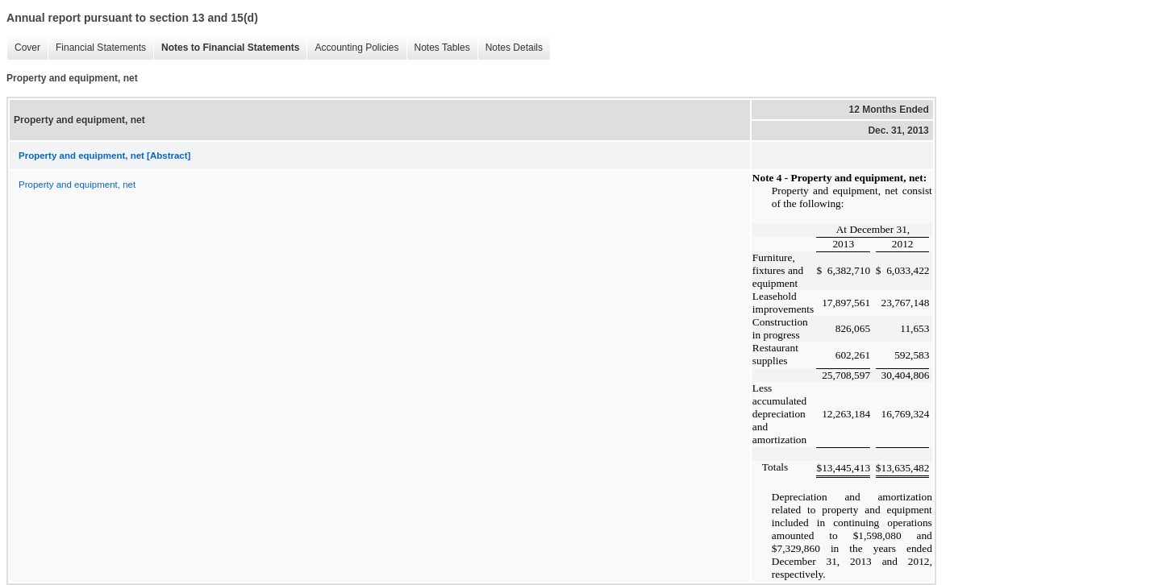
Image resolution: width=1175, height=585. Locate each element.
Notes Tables (438, 48)
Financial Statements (97, 48)
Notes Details (510, 48)
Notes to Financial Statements (226, 48)
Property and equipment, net (77, 184)
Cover (23, 48)
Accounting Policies (352, 48)
